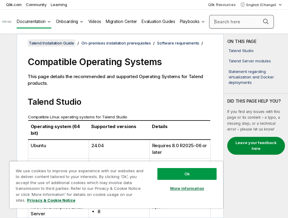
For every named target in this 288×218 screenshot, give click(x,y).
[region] (116, 184)
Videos (94, 21)
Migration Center (121, 21)
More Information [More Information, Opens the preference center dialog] (187, 188)
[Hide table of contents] (7, 43)
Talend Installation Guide (51, 43)
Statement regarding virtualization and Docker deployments (251, 77)
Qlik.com (14, 4)
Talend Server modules (249, 60)
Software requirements (178, 43)
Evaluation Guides (158, 21)
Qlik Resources (222, 4)
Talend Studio (241, 50)
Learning (59, 4)
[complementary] (256, 126)
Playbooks (190, 21)
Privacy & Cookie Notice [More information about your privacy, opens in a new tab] (51, 200)
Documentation (31, 21)
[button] (265, 21)
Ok (187, 173)
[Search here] (241, 21)
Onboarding (67, 21)
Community (36, 4)
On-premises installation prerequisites (116, 43)
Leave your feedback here (256, 145)
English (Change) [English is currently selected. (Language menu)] (261, 5)
